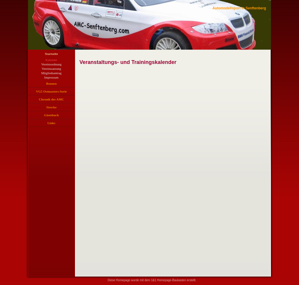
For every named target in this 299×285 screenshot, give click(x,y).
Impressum (51, 77)
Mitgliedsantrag (51, 73)
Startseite (51, 53)
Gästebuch (51, 115)
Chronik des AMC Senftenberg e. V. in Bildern (51, 100)
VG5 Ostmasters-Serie (51, 91)
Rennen (51, 83)
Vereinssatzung (51, 68)
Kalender (51, 60)
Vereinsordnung (51, 64)
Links (51, 123)
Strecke (51, 107)
